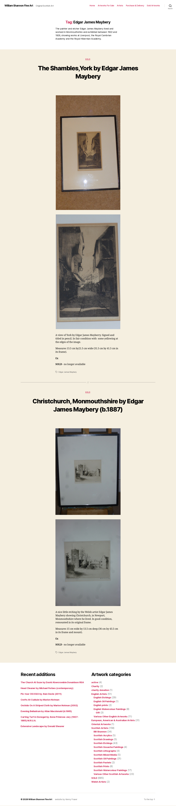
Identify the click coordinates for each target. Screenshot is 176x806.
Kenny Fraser (72, 799)
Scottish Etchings (103, 743)
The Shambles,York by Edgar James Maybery (88, 72)
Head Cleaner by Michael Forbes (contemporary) (48, 692)
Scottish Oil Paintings (106, 759)
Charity (95, 686)
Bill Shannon (100, 732)
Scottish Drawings (104, 739)
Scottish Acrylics (103, 735)
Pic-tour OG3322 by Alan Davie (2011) (42, 697)
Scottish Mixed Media (106, 755)
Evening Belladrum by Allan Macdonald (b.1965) (47, 715)
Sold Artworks (153, 5)
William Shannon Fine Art (19, 5)
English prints (101, 705)
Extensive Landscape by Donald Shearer (43, 730)
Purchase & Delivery (135, 5)
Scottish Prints (102, 766)
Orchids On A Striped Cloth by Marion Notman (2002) (50, 709)
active (94, 682)
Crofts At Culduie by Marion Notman (41, 703)
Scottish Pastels (103, 762)
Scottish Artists (100, 728)
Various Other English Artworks (112, 716)
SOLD (88, 59)
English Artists (99, 694)
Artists (120, 5)
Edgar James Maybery (68, 372)
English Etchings (103, 697)
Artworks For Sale (106, 5)
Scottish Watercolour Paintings (111, 770)
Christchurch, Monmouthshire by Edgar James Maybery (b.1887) (88, 405)
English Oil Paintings (105, 701)
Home (92, 5)
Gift (98, 713)
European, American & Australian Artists (114, 720)
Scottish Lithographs (105, 751)
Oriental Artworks (101, 724)
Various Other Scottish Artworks (112, 774)
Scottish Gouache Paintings (109, 747)
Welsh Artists (99, 782)
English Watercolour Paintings (110, 709)
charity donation (100, 690)
